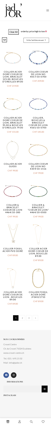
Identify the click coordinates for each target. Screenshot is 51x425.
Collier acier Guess (13, 165)
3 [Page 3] (29, 318)
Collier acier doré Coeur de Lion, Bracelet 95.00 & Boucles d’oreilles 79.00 (12, 122)
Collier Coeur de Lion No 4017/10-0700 (38, 74)
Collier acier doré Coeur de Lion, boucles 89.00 (38, 252)
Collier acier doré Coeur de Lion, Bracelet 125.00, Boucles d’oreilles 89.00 (12, 76)
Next (35, 318)
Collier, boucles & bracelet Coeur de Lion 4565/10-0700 (38, 122)
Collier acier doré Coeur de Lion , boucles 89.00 (13, 296)
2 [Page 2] (22, 318)
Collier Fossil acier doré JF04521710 (38, 294)
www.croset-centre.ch (13, 352)
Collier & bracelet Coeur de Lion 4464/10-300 (12, 209)
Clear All (14, 32)
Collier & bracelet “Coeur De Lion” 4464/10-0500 (38, 209)
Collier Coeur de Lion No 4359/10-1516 (38, 166)
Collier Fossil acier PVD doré (13, 249)
